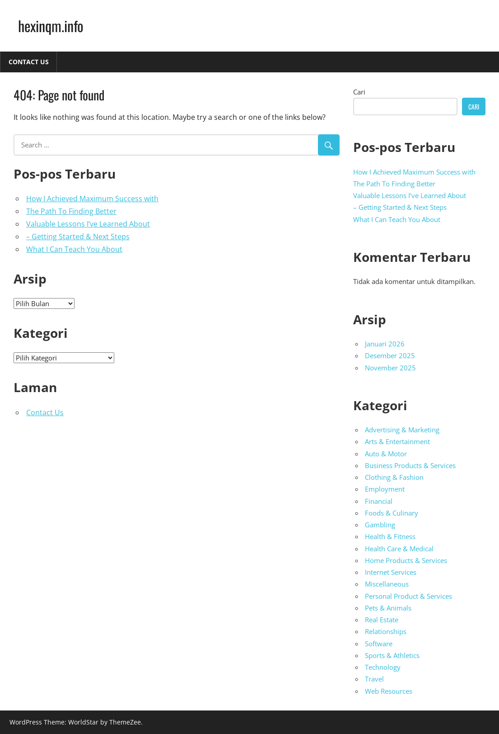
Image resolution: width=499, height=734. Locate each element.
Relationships (385, 631)
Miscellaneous (387, 583)
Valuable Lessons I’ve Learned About (88, 224)
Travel (374, 678)
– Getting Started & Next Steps (78, 237)
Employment (385, 488)
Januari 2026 (385, 343)
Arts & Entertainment (397, 441)
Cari (359, 91)
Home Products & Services (406, 560)
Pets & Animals (388, 607)
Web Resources (388, 691)
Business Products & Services (410, 465)
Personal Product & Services (408, 596)
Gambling (380, 524)
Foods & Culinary (391, 512)
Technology (383, 667)
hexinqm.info (51, 25)
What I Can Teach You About (74, 249)
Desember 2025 (390, 355)
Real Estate (381, 619)
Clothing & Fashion (394, 477)
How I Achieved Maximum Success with (92, 199)
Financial (378, 501)
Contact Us (29, 61)
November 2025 (390, 367)
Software (378, 643)
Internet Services (390, 572)
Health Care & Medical (399, 548)
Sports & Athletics (392, 655)
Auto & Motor (386, 453)
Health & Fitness (390, 536)
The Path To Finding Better (71, 211)
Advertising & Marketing (402, 429)
